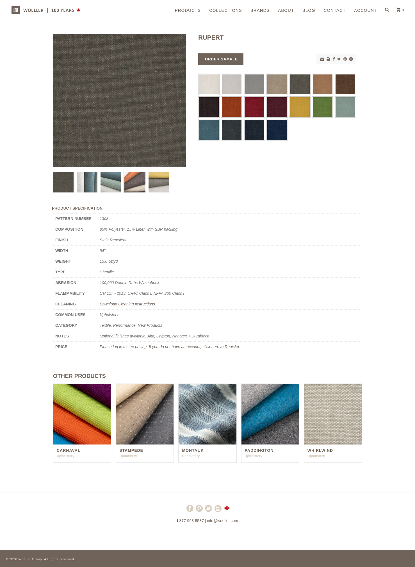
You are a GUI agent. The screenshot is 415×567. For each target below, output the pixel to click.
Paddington (259, 450)
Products (188, 10)
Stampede (131, 450)
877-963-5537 (191, 520)
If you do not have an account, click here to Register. (194, 346)
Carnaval (68, 450)
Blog (308, 10)
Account (365, 10)
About (286, 10)
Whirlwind (320, 450)
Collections (225, 10)
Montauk (193, 450)
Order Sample (221, 59)
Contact (335, 10)
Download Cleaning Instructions (127, 304)
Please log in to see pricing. (124, 346)
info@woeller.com (222, 520)
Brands (260, 10)
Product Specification (77, 208)
